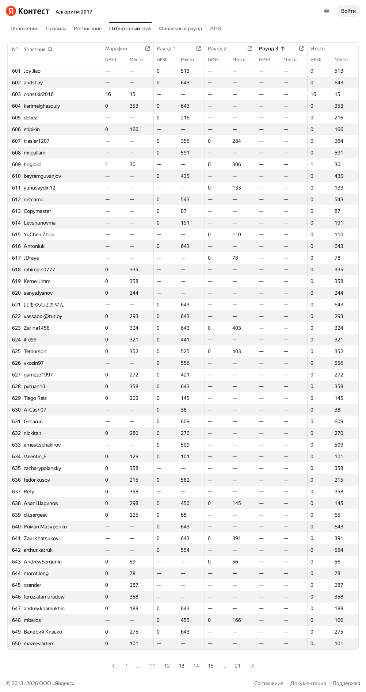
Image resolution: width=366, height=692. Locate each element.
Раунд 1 (170, 48)
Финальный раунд (180, 28)
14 (196, 666)
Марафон (119, 48)
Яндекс (63, 683)
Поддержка (346, 683)
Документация (308, 683)
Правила (56, 28)
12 (167, 666)
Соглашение (268, 683)
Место (140, 59)
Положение (25, 28)
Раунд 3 (272, 48)
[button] (38, 49)
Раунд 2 (221, 48)
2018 (215, 28)
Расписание (88, 28)
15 (211, 666)
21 (238, 666)
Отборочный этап (130, 28)
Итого (321, 48)
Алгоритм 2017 (74, 12)
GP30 (114, 59)
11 (152, 666)
